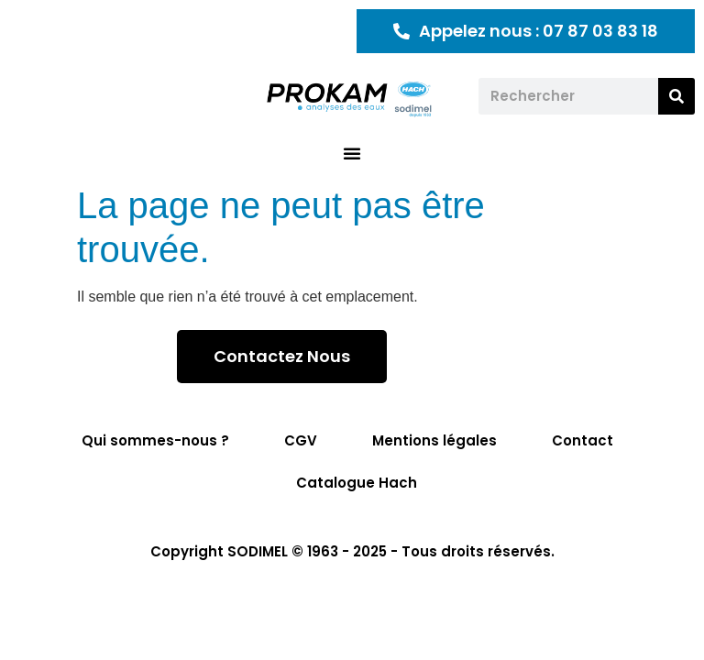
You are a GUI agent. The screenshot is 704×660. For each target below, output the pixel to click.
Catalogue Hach (356, 482)
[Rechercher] (676, 96)
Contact (582, 440)
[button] (352, 153)
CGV (300, 440)
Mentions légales (434, 440)
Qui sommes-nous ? (155, 440)
